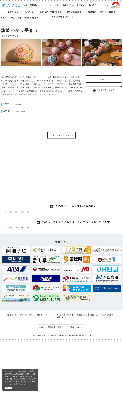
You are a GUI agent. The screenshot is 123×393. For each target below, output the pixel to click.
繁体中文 (51, 380)
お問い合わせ (61, 370)
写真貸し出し (81, 367)
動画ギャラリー (43, 367)
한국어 (71, 380)
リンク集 (69, 367)
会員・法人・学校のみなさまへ (102, 367)
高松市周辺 (18, 104)
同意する (8, 388)
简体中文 (61, 380)
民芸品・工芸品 (20, 111)
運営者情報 (11, 367)
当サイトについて (26, 367)
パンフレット (57, 367)
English (42, 380)
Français (80, 380)
